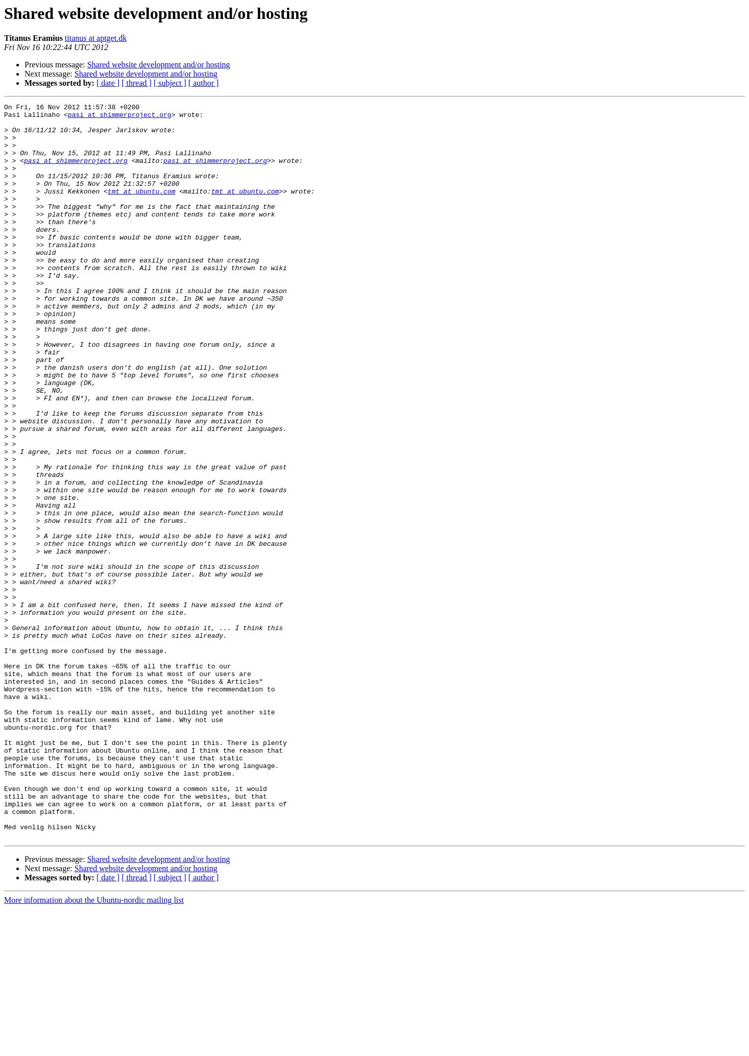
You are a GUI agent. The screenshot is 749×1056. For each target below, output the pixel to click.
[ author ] (203, 83)
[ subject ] (170, 83)
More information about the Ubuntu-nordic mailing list (94, 1047)
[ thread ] (137, 83)
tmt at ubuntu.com (142, 209)
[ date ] (107, 83)
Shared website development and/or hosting (158, 64)
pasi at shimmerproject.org (120, 117)
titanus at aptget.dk (96, 38)
